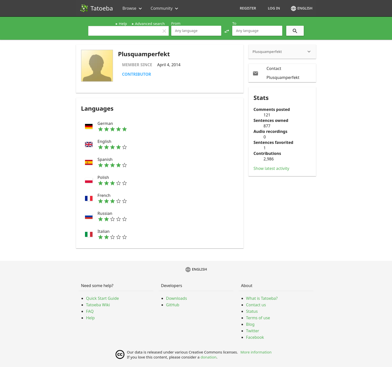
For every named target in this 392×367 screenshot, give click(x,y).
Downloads (176, 298)
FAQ (90, 311)
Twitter (252, 331)
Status (252, 311)
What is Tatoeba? (262, 298)
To (234, 23)
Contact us (256, 305)
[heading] (282, 52)
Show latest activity (271, 168)
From (175, 23)
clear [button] (164, 31)
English (301, 8)
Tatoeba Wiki (98, 305)
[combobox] (196, 31)
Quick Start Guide (102, 298)
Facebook (255, 337)
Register (248, 8)
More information (256, 352)
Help (123, 23)
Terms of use (258, 318)
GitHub (172, 305)
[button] (226, 31)
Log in (274, 8)
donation (208, 357)
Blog (250, 324)
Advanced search (150, 23)
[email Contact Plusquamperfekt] (282, 73)
